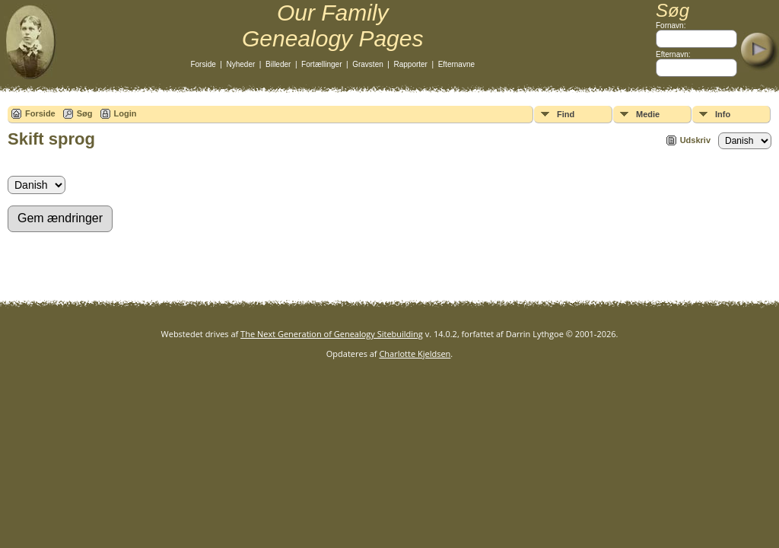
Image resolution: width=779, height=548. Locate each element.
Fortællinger (321, 64)
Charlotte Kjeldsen (414, 353)
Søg (85, 113)
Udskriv (695, 140)
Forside (202, 64)
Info (722, 114)
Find (565, 114)
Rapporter (410, 64)
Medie (648, 114)
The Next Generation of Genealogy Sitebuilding (331, 333)
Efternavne (456, 64)
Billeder (278, 64)
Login (125, 113)
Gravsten (367, 64)
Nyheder (241, 64)
